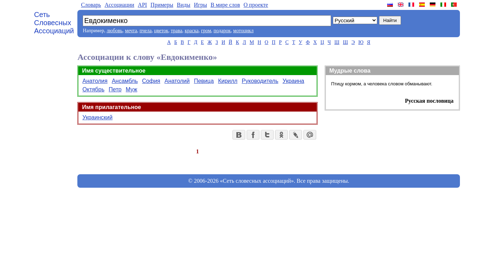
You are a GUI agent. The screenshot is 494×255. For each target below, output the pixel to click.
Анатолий (177, 81)
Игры (200, 5)
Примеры (161, 5)
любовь (114, 30)
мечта (131, 30)
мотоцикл (243, 30)
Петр (115, 89)
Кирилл (227, 81)
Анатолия (95, 81)
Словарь (91, 5)
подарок (222, 30)
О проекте (255, 5)
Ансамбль (125, 81)
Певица (204, 81)
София (151, 81)
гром (206, 30)
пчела (145, 30)
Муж (131, 89)
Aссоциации (120, 5)
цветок (161, 30)
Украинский (97, 117)
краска (191, 30)
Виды (183, 5)
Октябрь (93, 89)
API (142, 5)
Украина (293, 81)
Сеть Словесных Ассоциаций (54, 23)
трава (176, 30)
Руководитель (260, 81)
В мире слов (225, 5)
